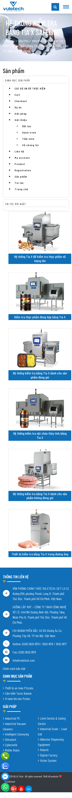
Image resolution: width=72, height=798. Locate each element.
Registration (23, 170)
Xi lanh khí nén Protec (17, 699)
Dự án (18, 107)
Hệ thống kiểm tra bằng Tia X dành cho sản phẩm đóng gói (40, 375)
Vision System (48, 760)
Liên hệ (19, 151)
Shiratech (10, 739)
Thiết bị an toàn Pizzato (19, 688)
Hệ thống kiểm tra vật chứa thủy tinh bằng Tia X (40, 435)
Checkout (21, 101)
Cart (17, 94)
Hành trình (29, 132)
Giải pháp (21, 113)
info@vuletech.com (23, 660)
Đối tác (26, 126)
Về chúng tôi (30, 145)
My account (22, 157)
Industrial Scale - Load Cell (47, 41)
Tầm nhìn (28, 138)
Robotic (44, 750)
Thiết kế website (50, 776)
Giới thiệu (21, 119)
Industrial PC (12, 718)
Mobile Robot (12, 750)
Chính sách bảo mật (14, 668)
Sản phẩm (21, 176)
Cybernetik (11, 745)
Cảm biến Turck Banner (18, 693)
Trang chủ (9, 41)
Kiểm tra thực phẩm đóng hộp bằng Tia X (39, 317)
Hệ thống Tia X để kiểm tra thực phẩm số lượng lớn (40, 258)
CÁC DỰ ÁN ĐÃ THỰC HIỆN (30, 88)
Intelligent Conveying (17, 734)
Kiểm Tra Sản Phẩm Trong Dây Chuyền (25, 46)
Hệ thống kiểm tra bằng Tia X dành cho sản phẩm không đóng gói (40, 496)
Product (20, 164)
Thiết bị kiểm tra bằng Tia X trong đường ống (40, 554)
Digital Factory (48, 755)
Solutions (23, 41)
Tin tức (19, 182)
